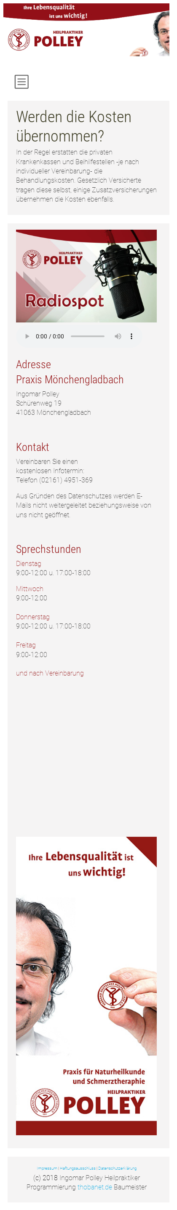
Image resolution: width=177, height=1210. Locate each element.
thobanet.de (95, 1187)
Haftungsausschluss (78, 1168)
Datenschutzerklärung (117, 1168)
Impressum (47, 1168)
